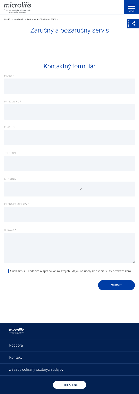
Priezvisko (11, 101)
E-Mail (8, 127)
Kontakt (18, 19)
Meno (8, 75)
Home (7, 19)
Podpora (16, 345)
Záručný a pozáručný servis (42, 19)
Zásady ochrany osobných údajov (36, 369)
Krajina (10, 178)
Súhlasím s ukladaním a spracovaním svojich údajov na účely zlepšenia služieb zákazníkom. (71, 271)
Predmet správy (15, 204)
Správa (9, 230)
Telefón (10, 153)
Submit (116, 285)
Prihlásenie (69, 384)
